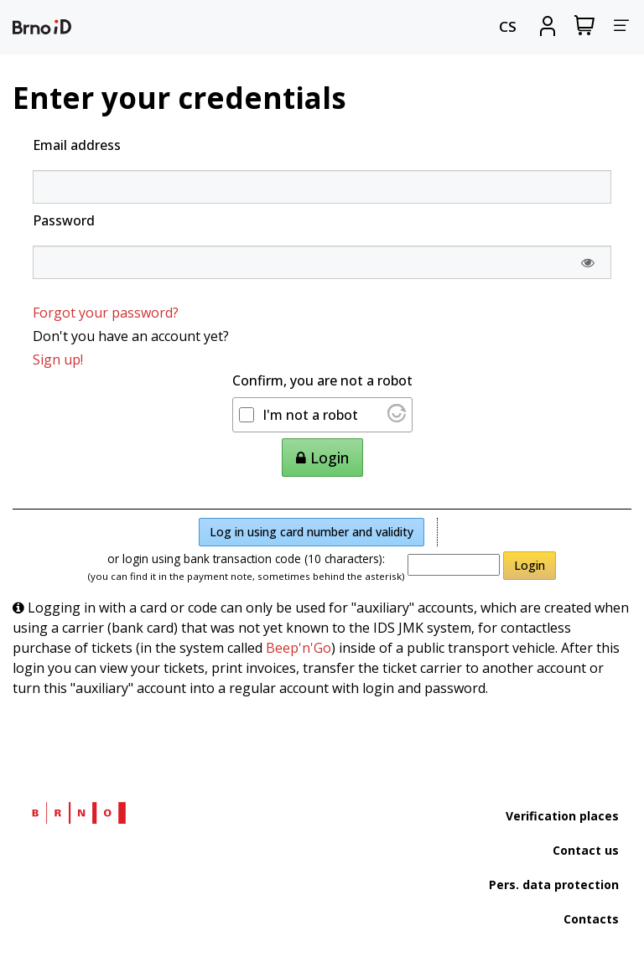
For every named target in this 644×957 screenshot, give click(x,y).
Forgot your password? (106, 312)
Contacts (591, 919)
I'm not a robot (310, 414)
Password (64, 220)
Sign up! (58, 359)
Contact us (586, 850)
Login (529, 565)
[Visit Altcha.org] (396, 417)
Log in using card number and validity (311, 532)
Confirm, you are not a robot (322, 380)
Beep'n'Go (298, 648)
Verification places (562, 816)
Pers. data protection (554, 884)
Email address (77, 145)
